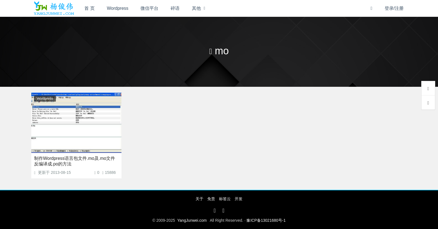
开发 (238, 199)
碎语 (175, 8)
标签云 (225, 199)
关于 (199, 199)
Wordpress (117, 8)
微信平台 (149, 8)
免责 (211, 199)
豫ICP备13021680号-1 (265, 220)
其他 (196, 8)
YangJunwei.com (192, 220)
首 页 (89, 8)
